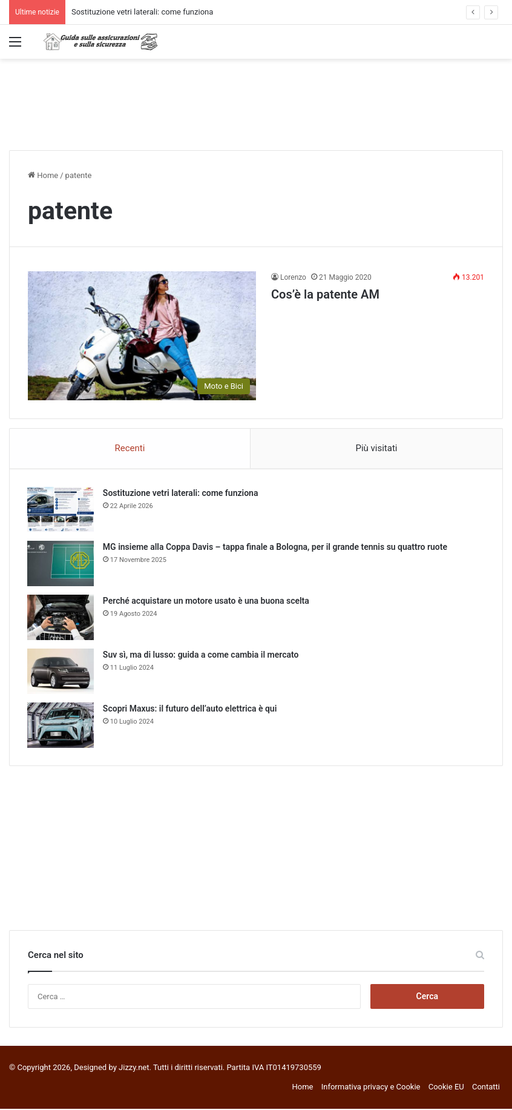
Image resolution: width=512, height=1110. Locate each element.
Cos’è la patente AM (325, 294)
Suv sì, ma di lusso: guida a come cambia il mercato (201, 655)
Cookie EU (446, 1087)
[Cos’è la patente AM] (142, 335)
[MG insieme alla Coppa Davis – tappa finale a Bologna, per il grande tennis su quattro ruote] (61, 564)
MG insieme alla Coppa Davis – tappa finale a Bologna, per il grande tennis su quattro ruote (275, 547)
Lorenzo (293, 277)
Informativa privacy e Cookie (371, 1087)
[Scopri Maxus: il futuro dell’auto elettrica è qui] (61, 725)
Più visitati (376, 448)
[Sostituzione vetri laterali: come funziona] (61, 510)
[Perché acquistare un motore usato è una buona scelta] (61, 618)
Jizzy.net (134, 1068)
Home (43, 175)
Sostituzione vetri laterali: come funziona (142, 11)
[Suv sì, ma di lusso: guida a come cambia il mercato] (61, 672)
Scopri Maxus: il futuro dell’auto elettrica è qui (190, 709)
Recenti (130, 448)
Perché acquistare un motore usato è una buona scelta (206, 601)
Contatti (486, 1087)
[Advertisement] (256, 98)
